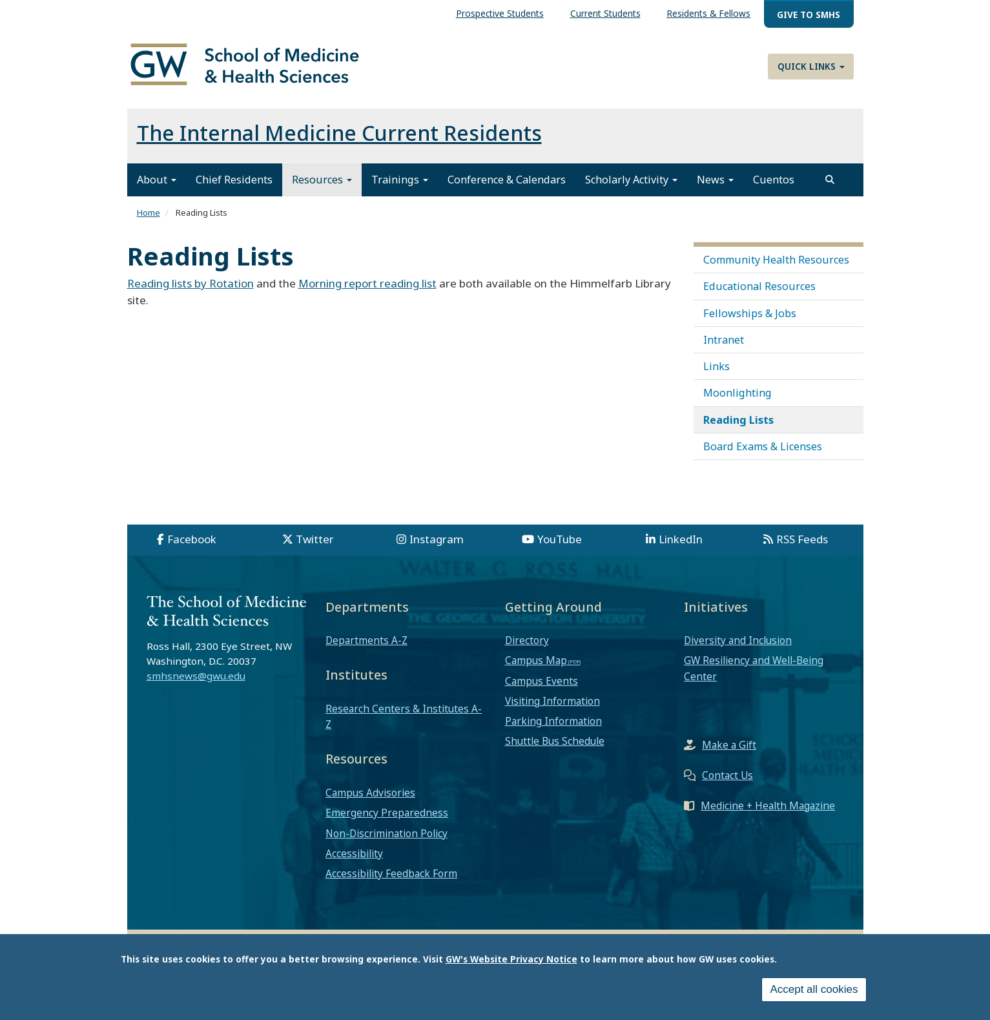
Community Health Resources (776, 260)
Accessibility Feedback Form (391, 873)
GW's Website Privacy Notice (511, 961)
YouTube (559, 539)
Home (148, 212)
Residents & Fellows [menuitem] (708, 13)
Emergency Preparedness (386, 812)
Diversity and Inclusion (738, 640)
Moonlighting (737, 393)
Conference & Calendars (507, 179)
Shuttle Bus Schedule (554, 740)
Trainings (399, 179)
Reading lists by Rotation (190, 283)
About (156, 179)
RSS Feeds (802, 539)
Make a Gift (729, 744)
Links (716, 366)
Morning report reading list (367, 283)
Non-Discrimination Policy (386, 833)
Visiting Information (552, 700)
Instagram (436, 539)
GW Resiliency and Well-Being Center (753, 668)
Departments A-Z (366, 640)
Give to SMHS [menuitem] (808, 14)
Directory (527, 640)
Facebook (191, 539)
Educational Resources (759, 286)
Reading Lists (738, 420)
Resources (322, 179)
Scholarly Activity (631, 179)
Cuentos (773, 179)
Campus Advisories (370, 792)
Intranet (723, 340)
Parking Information (553, 720)
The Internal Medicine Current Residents (339, 133)
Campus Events (541, 680)
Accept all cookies (814, 991)
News (715, 179)
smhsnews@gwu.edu (196, 675)
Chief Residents (234, 179)
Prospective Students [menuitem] (500, 13)
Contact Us (727, 775)
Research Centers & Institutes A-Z (403, 716)
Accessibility (354, 853)
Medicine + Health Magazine (768, 805)
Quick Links (811, 66)
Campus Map (536, 660)
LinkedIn (681, 539)
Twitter (315, 539)
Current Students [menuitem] (605, 13)
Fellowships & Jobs (749, 313)
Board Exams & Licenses (762, 446)
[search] (830, 179)
